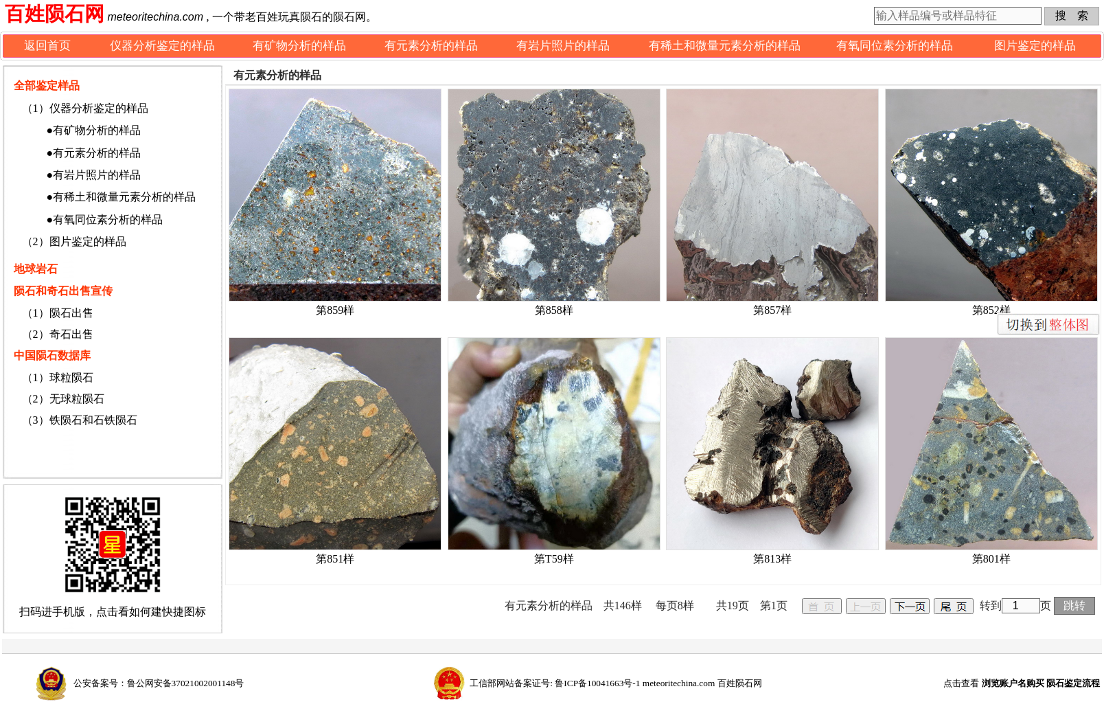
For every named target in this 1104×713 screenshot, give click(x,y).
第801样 (991, 559)
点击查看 (1021, 683)
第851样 (335, 559)
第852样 (991, 310)
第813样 (772, 559)
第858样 (554, 310)
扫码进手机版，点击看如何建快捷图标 (112, 612)
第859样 (335, 310)
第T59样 (554, 559)
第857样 (772, 310)
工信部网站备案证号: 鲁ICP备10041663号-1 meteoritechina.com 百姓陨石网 (615, 683)
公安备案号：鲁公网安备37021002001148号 (158, 683)
